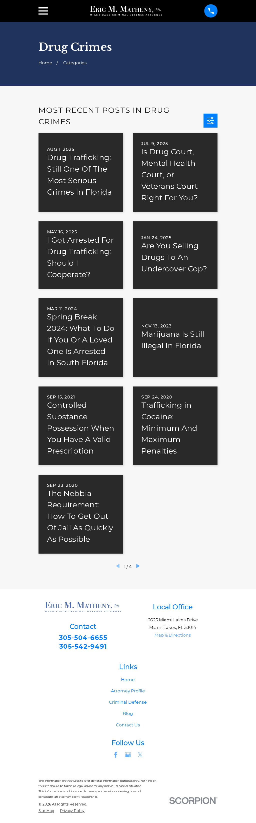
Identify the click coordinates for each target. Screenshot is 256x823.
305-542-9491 (83, 647)
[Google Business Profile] (128, 756)
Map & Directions (172, 635)
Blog (128, 714)
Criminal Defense (128, 703)
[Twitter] (140, 756)
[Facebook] (116, 756)
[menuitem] (46, 812)
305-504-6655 (83, 637)
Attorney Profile (128, 692)
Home (128, 680)
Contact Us (128, 726)
